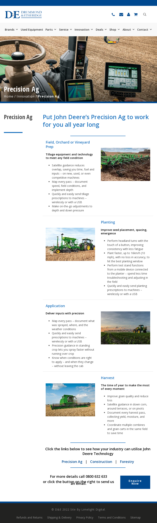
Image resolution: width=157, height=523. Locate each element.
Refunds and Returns (29, 517)
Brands (11, 29)
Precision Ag (72, 461)
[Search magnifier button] (144, 14)
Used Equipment (32, 29)
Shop (114, 29)
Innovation (84, 29)
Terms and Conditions (112, 517)
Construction (101, 461)
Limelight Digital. (93, 509)
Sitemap (135, 517)
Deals (101, 29)
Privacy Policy (84, 517)
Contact (144, 29)
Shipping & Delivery (59, 517)
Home (8, 96)
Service (65, 29)
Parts (51, 29)
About (129, 29)
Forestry (127, 461)
